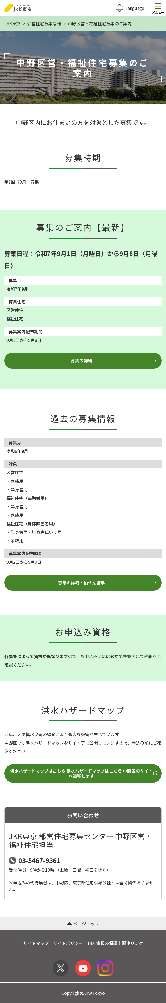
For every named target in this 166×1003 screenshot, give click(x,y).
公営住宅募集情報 (44, 23)
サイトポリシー (68, 943)
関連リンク (132, 943)
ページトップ (83, 923)
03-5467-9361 (39, 860)
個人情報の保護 (102, 943)
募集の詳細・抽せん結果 (107, 582)
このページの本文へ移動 (83, 0)
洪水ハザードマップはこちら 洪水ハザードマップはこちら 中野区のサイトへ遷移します (83, 773)
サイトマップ (36, 943)
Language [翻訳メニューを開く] (134, 8)
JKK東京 (12, 23)
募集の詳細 (114, 360)
